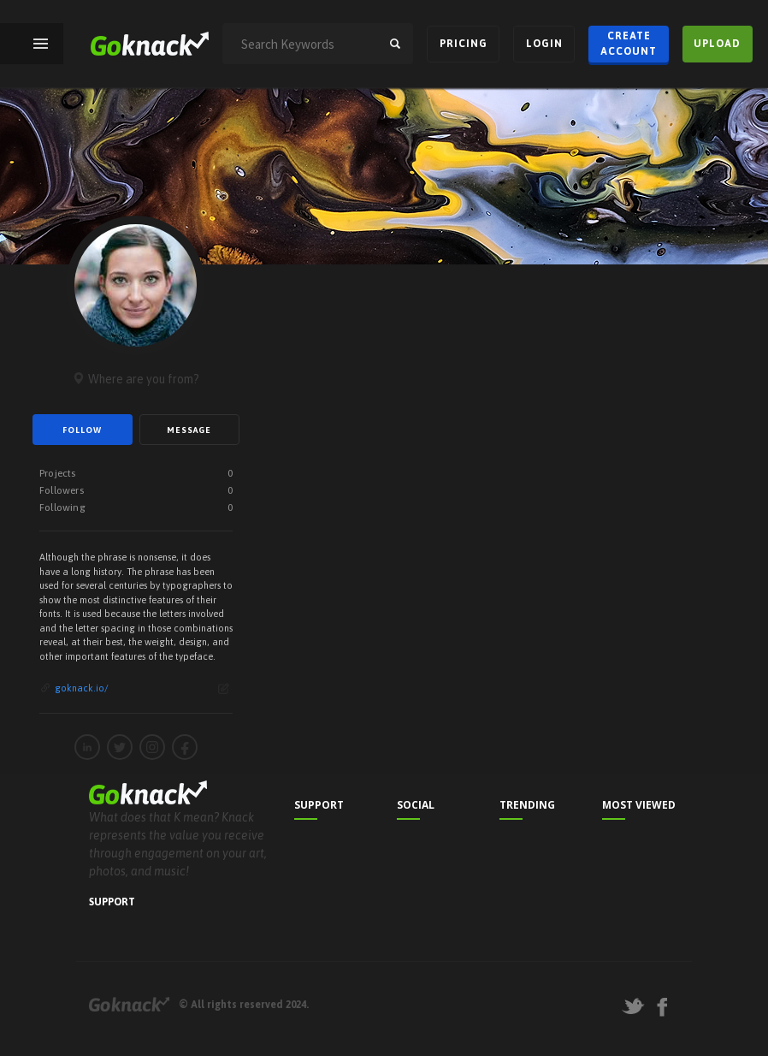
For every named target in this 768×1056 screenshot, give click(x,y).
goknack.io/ (82, 688)
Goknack (129, 1004)
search (395, 43)
